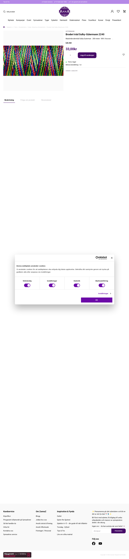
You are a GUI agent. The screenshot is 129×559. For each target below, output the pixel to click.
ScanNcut (92, 20)
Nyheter (11, 20)
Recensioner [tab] (46, 100)
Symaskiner (37, 20)
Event (29, 20)
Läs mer (69, 43)
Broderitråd (22, 27)
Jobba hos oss (41, 520)
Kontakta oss (8, 531)
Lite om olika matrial (64, 534)
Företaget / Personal (43, 531)
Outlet (59, 516)
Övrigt (107, 20)
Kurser (100, 20)
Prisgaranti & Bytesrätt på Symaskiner (17, 520)
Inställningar (103, 293)
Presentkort (116, 20)
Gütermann (70, 31)
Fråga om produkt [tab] (28, 100)
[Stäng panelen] (112, 258)
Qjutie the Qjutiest (63, 520)
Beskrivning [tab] (9, 100)
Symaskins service (10, 534)
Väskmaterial (74, 20)
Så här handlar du (9, 523)
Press (84, 20)
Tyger (47, 20)
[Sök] (5, 11)
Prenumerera (118, 531)
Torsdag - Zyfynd (63, 527)
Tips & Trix (6, 2)
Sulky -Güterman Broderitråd (36, 27)
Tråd (15, 27)
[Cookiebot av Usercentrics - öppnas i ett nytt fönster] (97, 258)
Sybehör (54, 20)
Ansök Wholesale (42, 527)
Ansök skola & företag (44, 523)
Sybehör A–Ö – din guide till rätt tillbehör (72, 523)
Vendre (124, 555)
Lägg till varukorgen (87, 55)
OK (96, 300)
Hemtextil (63, 20)
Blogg (38, 516)
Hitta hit (6, 527)
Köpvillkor (7, 516)
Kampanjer (20, 20)
